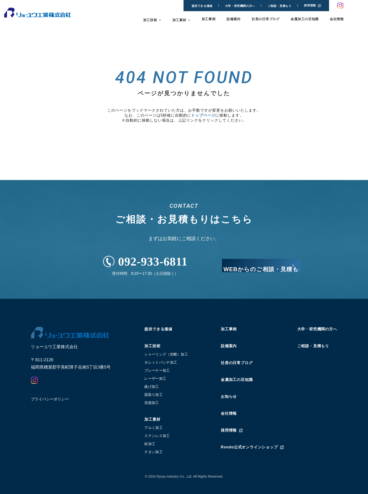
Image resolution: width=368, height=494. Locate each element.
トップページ (203, 115)
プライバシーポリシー (50, 399)
